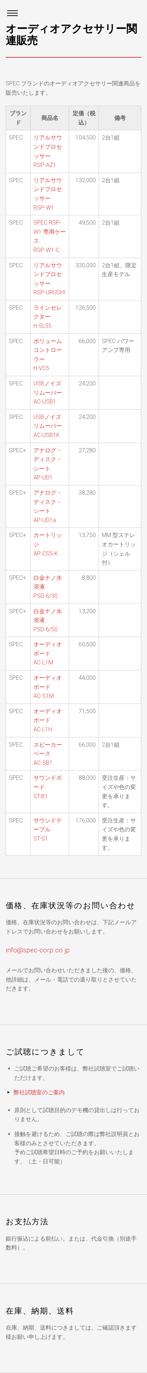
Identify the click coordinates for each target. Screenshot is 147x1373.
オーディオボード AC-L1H (47, 720)
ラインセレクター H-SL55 (47, 316)
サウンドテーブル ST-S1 (47, 829)
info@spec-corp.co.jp (38, 950)
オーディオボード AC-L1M (47, 653)
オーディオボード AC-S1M (47, 686)
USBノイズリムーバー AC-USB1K (47, 426)
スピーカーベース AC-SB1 (47, 753)
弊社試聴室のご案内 (39, 1092)
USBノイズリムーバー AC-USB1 (47, 392)
